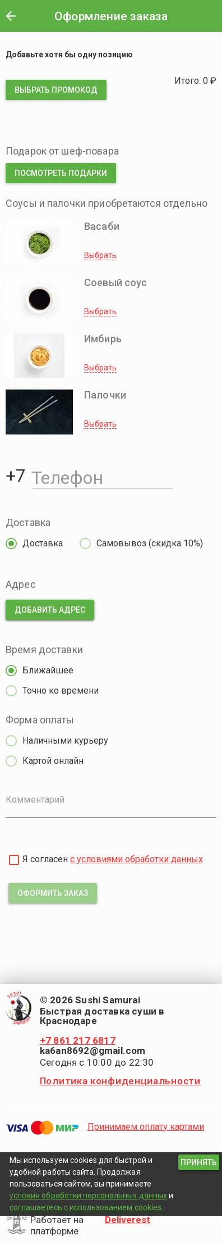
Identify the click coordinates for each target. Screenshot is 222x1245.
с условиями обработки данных (136, 859)
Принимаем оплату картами (145, 1126)
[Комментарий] (111, 808)
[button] (10, 15)
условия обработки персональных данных (88, 1195)
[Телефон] (103, 475)
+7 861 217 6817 (77, 1040)
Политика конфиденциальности (120, 1080)
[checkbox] (14, 860)
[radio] (31, 543)
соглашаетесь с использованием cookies (85, 1207)
